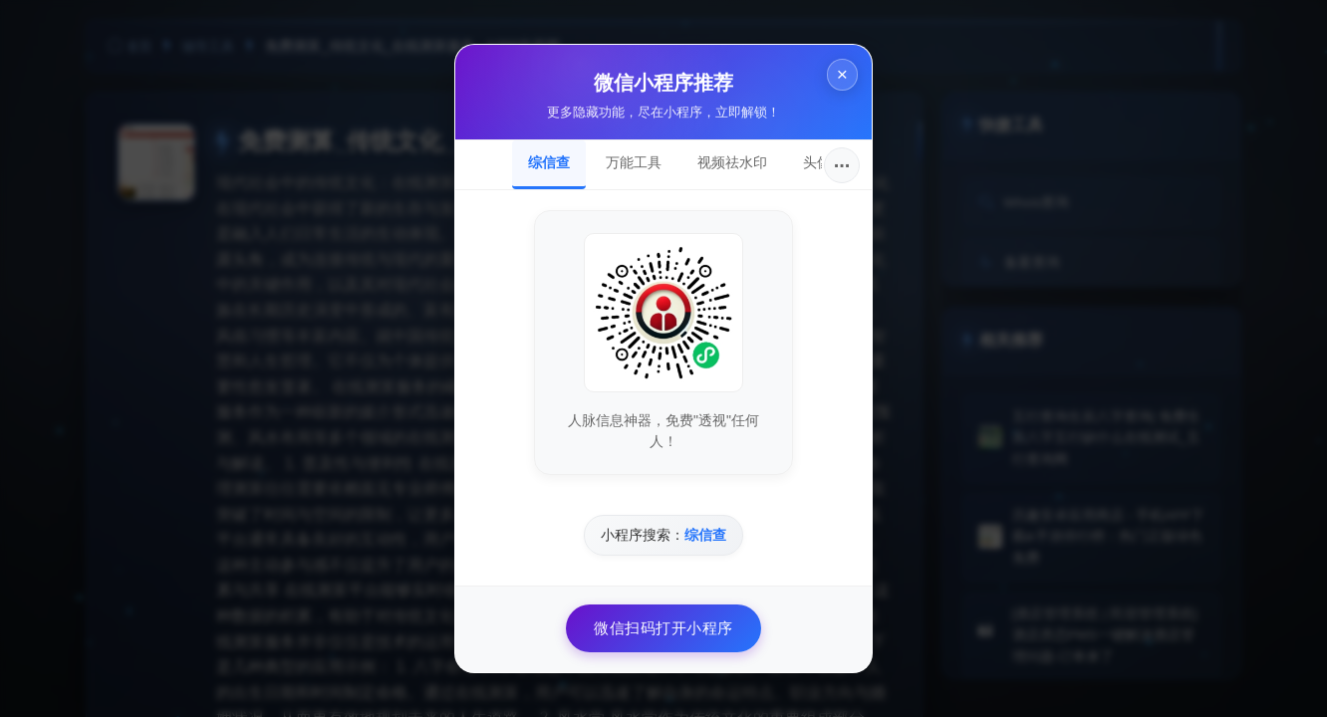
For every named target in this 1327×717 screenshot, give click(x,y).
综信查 (549, 162)
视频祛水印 (732, 162)
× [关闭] (839, 78)
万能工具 (634, 162)
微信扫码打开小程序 (663, 627)
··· (842, 165)
